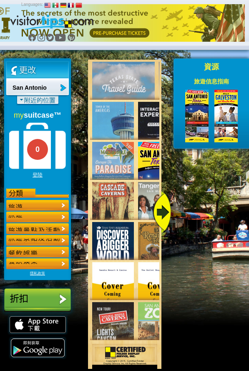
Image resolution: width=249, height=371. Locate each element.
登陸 (38, 175)
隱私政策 (37, 273)
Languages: (32, 4)
